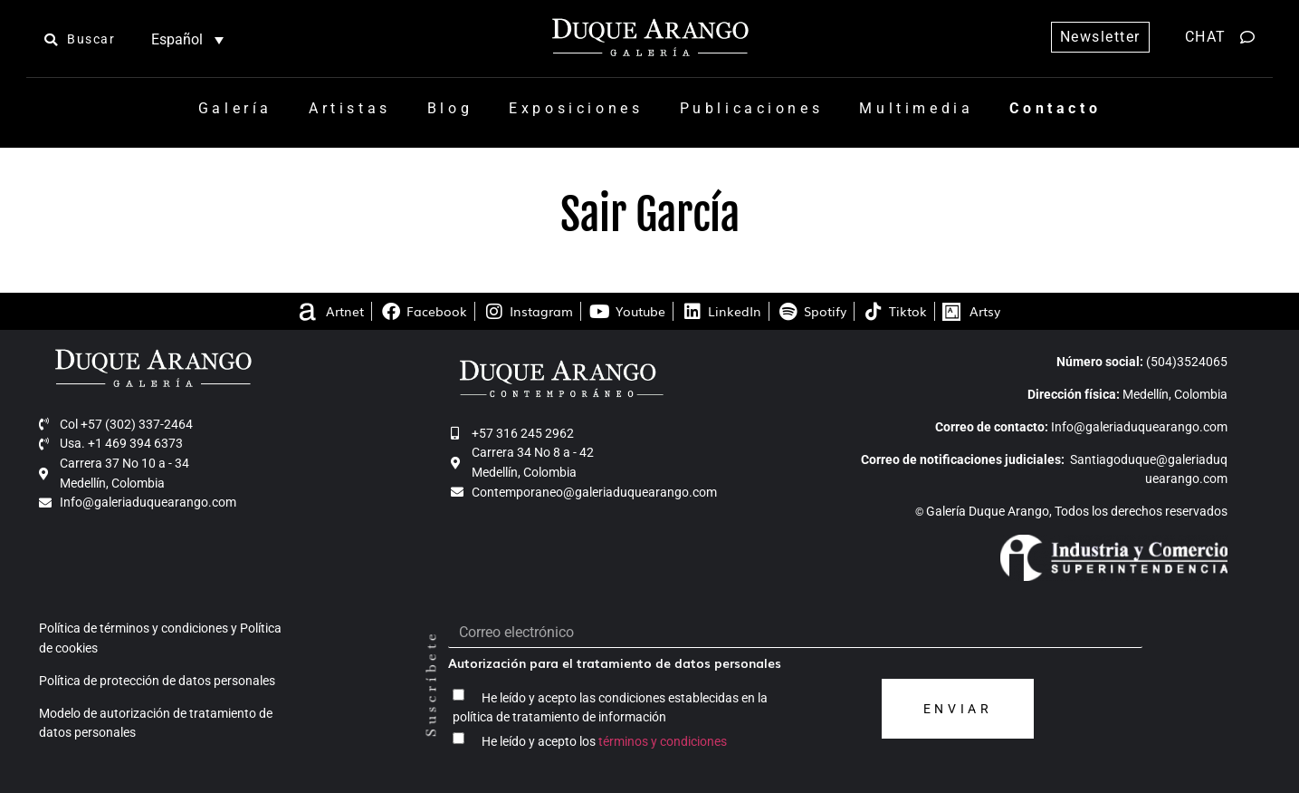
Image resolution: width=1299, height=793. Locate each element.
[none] (187, 39)
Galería (235, 108)
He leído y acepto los (604, 740)
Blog (450, 108)
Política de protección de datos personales (157, 681)
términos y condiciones (662, 740)
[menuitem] (187, 39)
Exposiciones (576, 108)
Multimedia (916, 108)
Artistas (350, 108)
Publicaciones (752, 108)
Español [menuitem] (177, 39)
